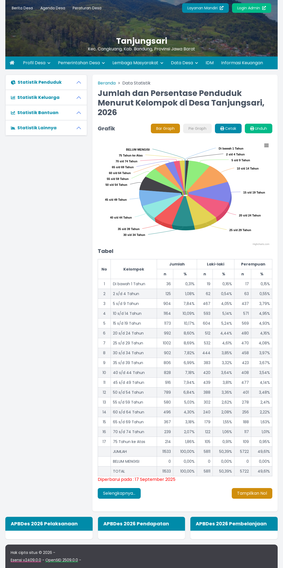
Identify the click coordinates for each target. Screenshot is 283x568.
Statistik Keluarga (35, 97)
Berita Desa (22, 8)
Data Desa (184, 63)
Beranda (107, 83)
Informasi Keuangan (242, 63)
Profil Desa (36, 63)
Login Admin (251, 8)
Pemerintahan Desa (81, 63)
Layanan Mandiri (205, 8)
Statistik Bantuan (34, 113)
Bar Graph (165, 128)
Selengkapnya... (119, 493)
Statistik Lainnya (34, 128)
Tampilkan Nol (252, 493)
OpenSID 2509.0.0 (61, 560)
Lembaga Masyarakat (137, 63)
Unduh (258, 128)
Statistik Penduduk (36, 82)
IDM (210, 63)
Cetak (228, 128)
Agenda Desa (52, 8)
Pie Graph (197, 128)
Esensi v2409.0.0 (26, 560)
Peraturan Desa (87, 8)
